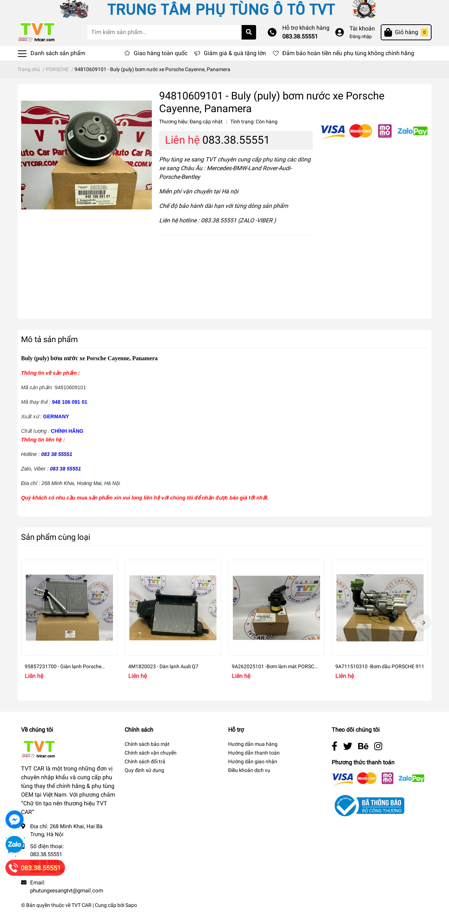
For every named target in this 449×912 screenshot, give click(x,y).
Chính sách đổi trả (145, 761)
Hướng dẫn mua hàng (253, 744)
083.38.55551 (300, 36)
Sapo (131, 905)
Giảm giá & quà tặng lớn (235, 53)
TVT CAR (82, 905)
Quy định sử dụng (144, 770)
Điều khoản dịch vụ (249, 770)
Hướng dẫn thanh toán (254, 753)
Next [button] (424, 622)
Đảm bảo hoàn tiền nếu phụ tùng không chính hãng (348, 53)
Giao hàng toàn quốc (160, 53)
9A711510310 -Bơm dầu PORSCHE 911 (379, 666)
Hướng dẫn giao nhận (252, 761)
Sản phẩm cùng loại (55, 537)
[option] (69, 622)
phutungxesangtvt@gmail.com (66, 890)
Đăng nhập (360, 36)
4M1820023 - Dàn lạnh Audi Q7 (163, 666)
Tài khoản (362, 28)
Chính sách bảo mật (147, 744)
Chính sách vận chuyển (151, 753)
